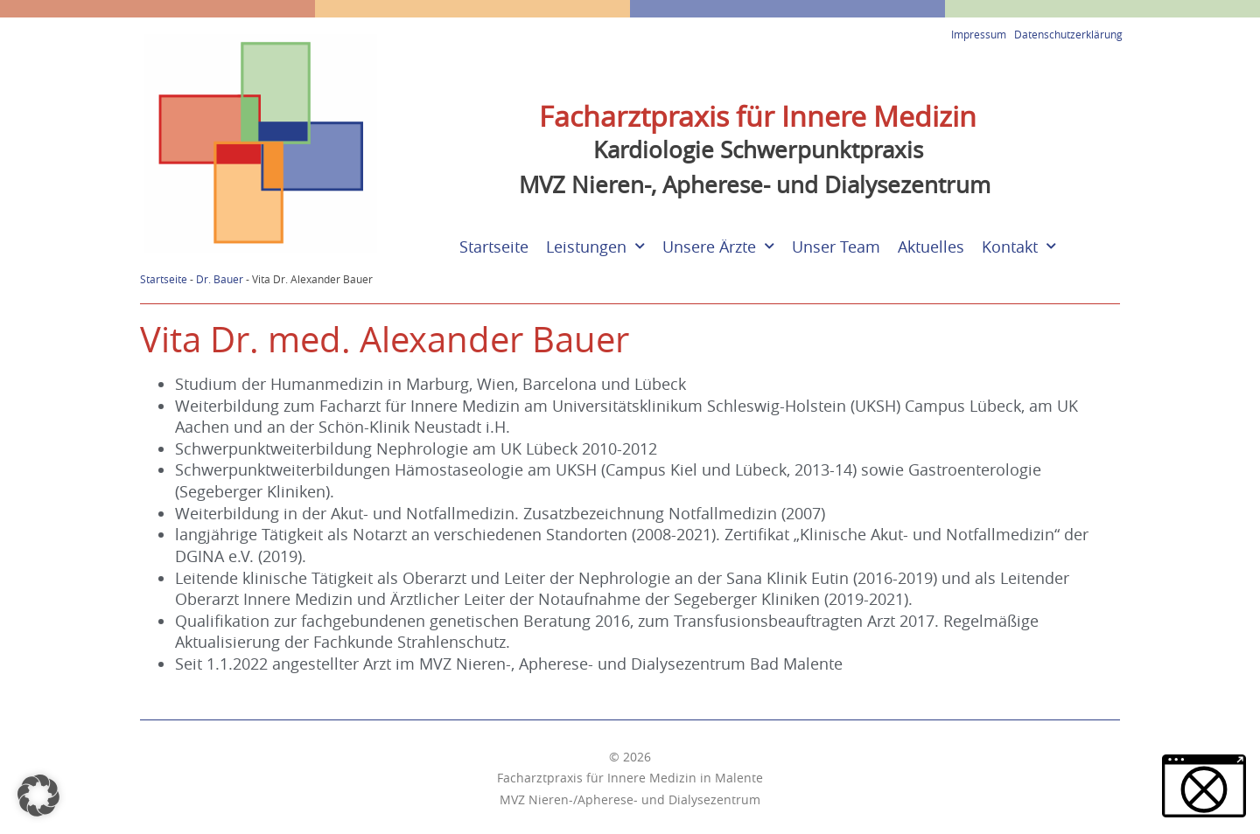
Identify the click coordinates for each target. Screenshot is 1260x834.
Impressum (978, 34)
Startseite (493, 247)
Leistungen (595, 247)
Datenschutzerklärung (1068, 34)
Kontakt (1019, 247)
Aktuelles (931, 247)
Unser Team (836, 247)
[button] (38, 795)
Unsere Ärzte (718, 247)
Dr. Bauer (219, 279)
